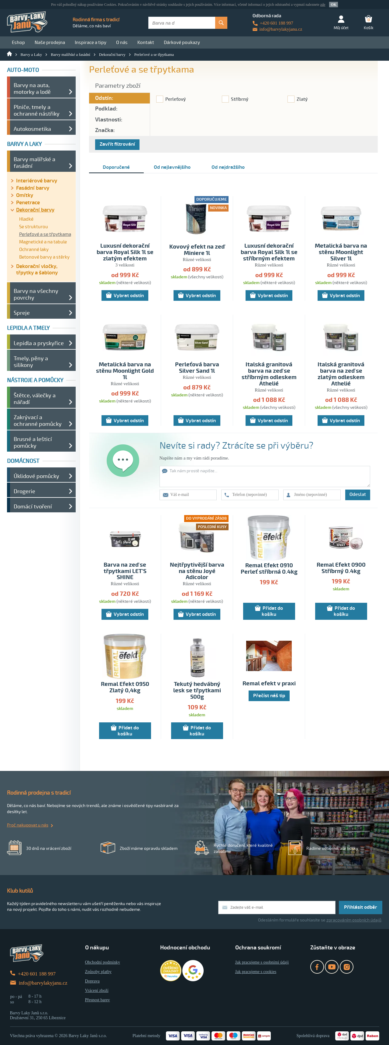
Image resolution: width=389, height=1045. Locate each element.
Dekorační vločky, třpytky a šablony (37, 269)
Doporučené (116, 167)
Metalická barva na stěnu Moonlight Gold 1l (125, 371)
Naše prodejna (50, 42)
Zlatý (302, 99)
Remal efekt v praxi (269, 683)
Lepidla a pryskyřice (39, 343)
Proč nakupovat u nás (27, 825)
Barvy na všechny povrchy (36, 294)
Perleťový (175, 99)
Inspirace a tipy (90, 42)
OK (333, 4)
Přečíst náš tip (269, 696)
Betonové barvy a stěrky (44, 257)
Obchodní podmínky (102, 962)
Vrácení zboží (96, 990)
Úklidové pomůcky (36, 476)
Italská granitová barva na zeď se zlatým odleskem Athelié (341, 374)
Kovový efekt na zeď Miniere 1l (197, 250)
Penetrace (28, 202)
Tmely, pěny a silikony (31, 361)
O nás (122, 42)
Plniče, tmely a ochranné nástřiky (37, 110)
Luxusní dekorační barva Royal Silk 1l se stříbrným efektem (269, 252)
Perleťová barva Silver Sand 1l (197, 367)
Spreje (22, 313)
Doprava (92, 981)
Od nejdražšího (228, 167)
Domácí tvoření (33, 506)
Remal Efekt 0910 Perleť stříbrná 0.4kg (269, 568)
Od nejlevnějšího (172, 167)
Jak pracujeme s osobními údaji (262, 962)
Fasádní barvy (32, 188)
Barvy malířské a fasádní (70, 54)
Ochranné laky (34, 249)
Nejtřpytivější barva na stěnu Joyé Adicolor (197, 571)
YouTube (332, 967)
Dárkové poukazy (182, 42)
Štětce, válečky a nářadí (35, 398)
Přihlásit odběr (360, 907)
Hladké (26, 219)
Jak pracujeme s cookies (256, 971)
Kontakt (145, 42)
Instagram (346, 967)
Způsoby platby (98, 971)
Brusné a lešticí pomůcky (33, 442)
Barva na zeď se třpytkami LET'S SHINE (125, 571)
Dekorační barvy (112, 54)
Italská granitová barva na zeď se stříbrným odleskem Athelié (269, 374)
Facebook (317, 967)
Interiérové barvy (36, 181)
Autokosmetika (32, 129)
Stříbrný (239, 99)
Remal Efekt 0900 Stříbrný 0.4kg (341, 568)
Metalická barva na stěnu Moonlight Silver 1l (341, 252)
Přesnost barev (97, 1000)
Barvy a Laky (31, 54)
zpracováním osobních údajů (353, 920)
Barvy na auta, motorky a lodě (32, 88)
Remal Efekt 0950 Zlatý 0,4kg (125, 687)
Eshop (18, 42)
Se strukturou (33, 226)
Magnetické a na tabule (43, 242)
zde (322, 4)
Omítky (24, 195)
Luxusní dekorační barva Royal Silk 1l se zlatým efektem (125, 252)
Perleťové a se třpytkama (154, 54)
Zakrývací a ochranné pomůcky (38, 420)
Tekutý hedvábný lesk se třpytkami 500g (197, 690)
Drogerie (24, 491)
